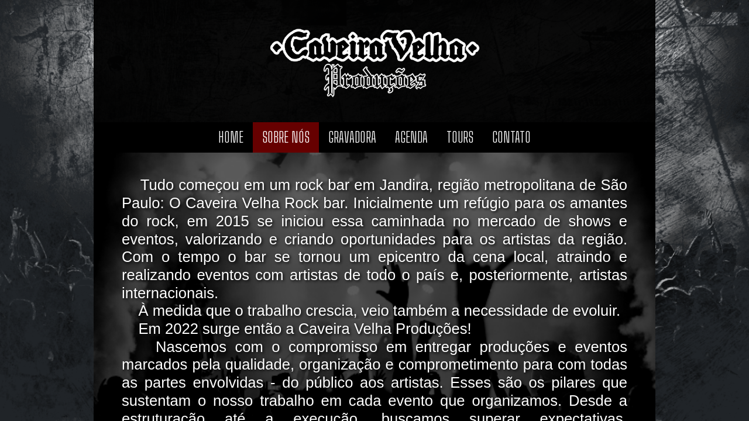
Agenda (411, 137)
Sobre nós (286, 137)
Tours (459, 137)
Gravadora (352, 137)
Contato (511, 137)
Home (230, 137)
